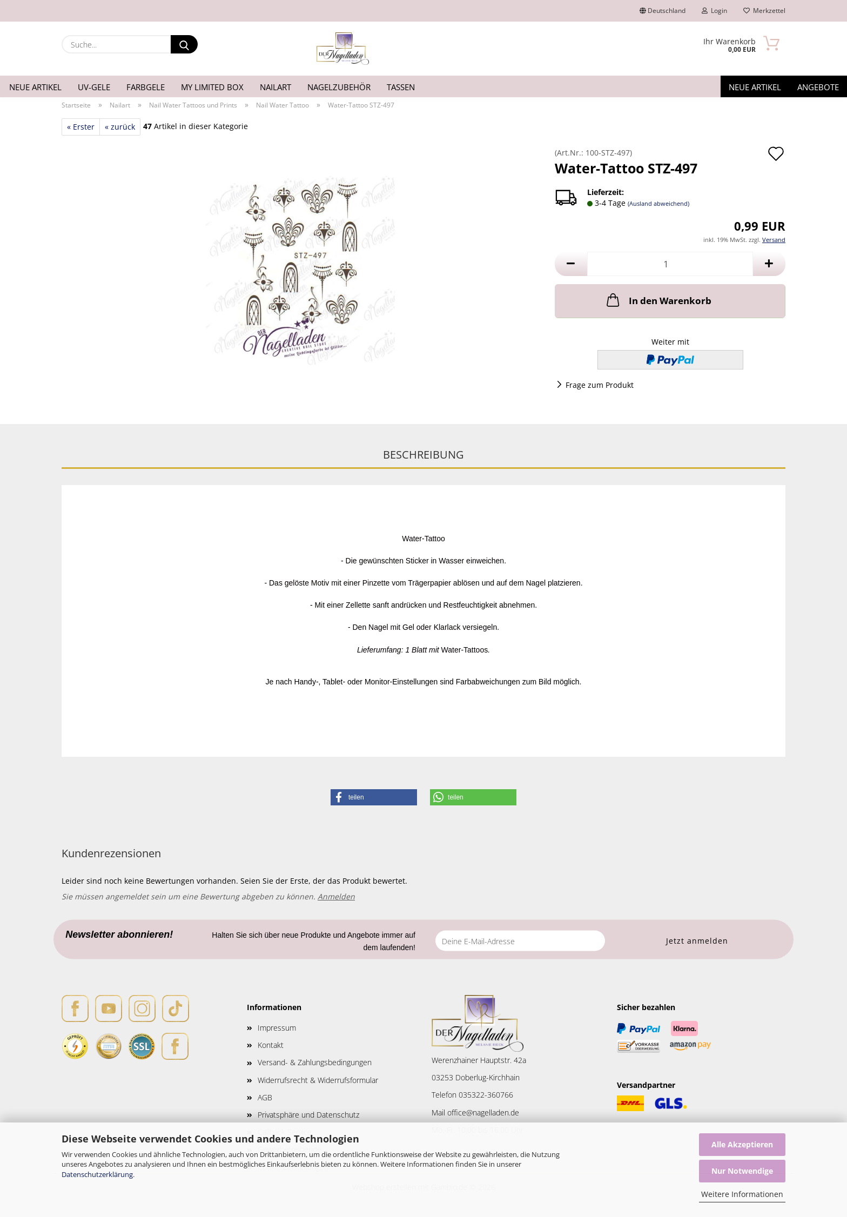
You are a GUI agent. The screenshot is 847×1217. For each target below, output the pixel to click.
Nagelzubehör (339, 87)
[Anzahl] (670, 264)
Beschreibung (423, 454)
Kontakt (271, 1045)
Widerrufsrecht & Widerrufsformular (318, 1080)
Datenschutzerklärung (97, 1174)
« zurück (120, 127)
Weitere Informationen (742, 1194)
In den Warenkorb (657, 299)
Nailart (275, 87)
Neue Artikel (35, 87)
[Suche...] (184, 44)
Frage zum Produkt (600, 385)
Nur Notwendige (742, 1171)
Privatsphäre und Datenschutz (308, 1115)
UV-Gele (94, 87)
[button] (571, 264)
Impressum (277, 1028)
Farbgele (145, 87)
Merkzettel (764, 10)
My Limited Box (212, 87)
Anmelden (336, 896)
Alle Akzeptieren (742, 1144)
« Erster (81, 127)
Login (714, 10)
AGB (265, 1097)
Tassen (401, 87)
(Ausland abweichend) (658, 203)
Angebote (818, 87)
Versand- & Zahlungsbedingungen (315, 1062)
